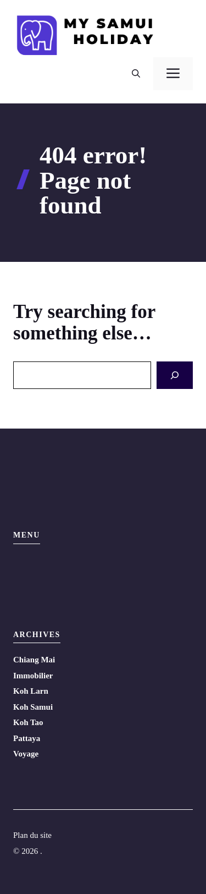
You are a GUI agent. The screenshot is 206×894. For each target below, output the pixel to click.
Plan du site (32, 835)
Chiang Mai (34, 659)
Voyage (25, 753)
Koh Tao (28, 722)
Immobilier (33, 675)
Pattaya (26, 738)
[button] (136, 73)
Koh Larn (30, 691)
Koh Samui (33, 707)
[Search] (175, 375)
